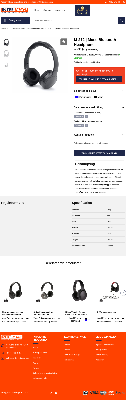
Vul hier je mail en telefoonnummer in (98, 79)
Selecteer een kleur (85, 90)
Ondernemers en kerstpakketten (45, 373)
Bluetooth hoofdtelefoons (37, 29)
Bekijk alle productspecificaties (87, 62)
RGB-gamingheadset (106, 312)
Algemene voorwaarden (105, 345)
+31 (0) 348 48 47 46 (116, 2)
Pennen (35, 348)
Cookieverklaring (102, 355)
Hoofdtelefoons (18, 29)
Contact (67, 345)
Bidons (35, 363)
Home (36, 10)
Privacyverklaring (102, 350)
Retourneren (69, 360)
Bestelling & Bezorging (72, 355)
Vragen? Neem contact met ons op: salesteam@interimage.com (27, 2)
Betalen (67, 350)
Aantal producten (84, 134)
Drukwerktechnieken (40, 378)
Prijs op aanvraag (12, 318)
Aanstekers (37, 358)
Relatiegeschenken (40, 353)
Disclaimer (100, 360)
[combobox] (75, 20)
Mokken (36, 368)
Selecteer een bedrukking (88, 107)
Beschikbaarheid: (14, 321)
